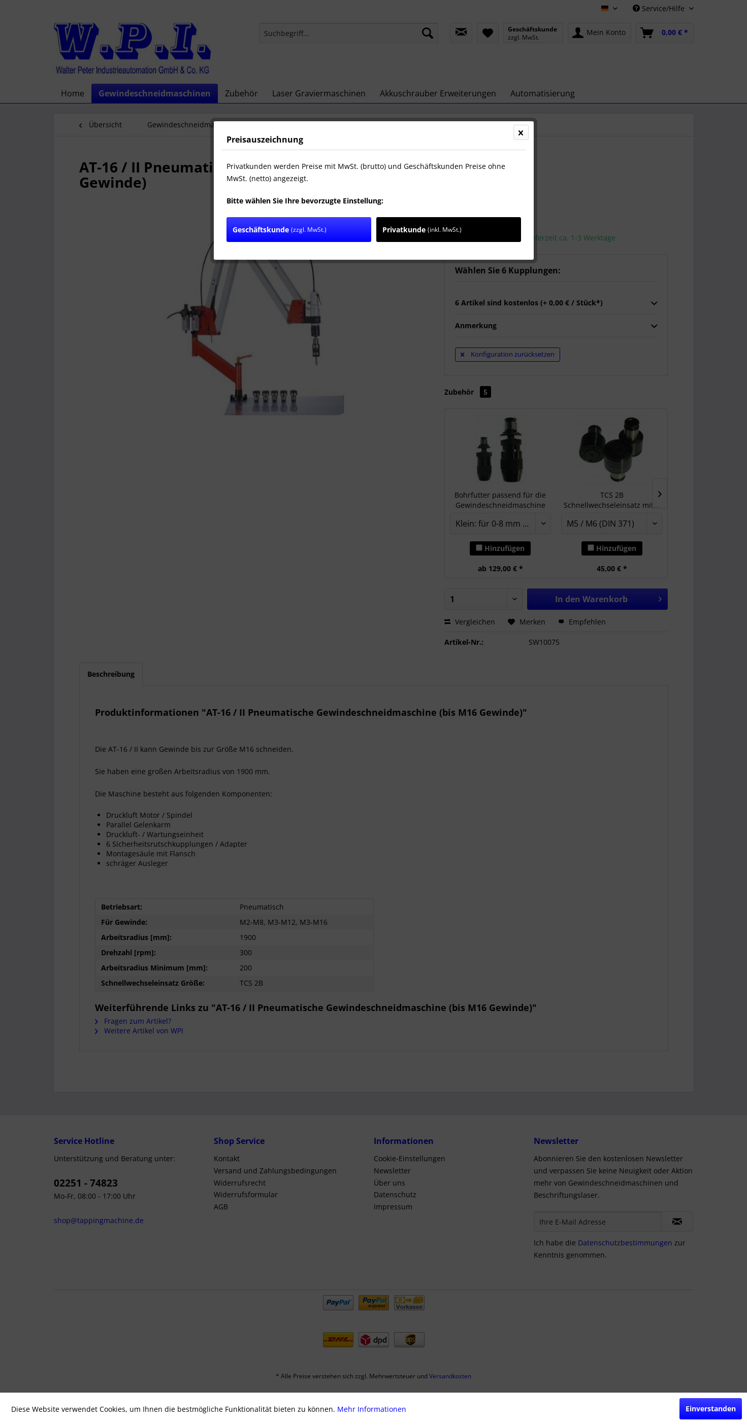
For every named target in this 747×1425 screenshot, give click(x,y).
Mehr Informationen (371, 1409)
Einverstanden (711, 1408)
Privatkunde (422, 229)
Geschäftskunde (280, 229)
